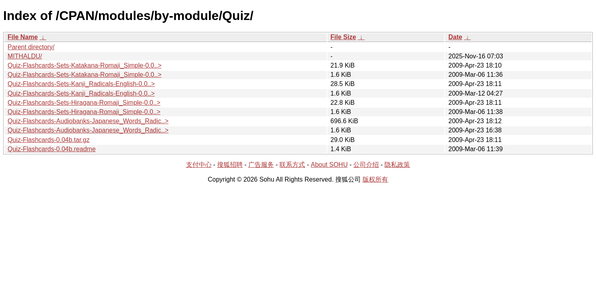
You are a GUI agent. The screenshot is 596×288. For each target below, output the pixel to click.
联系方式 (292, 164)
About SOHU (329, 164)
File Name (23, 37)
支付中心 (199, 164)
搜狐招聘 (230, 164)
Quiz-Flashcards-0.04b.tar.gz (48, 139)
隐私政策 (397, 164)
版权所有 (375, 179)
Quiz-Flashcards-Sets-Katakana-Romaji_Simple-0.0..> (84, 65)
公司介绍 (366, 164)
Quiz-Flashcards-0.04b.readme (52, 149)
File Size (343, 37)
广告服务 (261, 164)
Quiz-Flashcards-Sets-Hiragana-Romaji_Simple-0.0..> (84, 102)
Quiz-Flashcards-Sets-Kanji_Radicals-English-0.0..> (81, 83)
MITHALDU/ (25, 56)
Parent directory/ (31, 47)
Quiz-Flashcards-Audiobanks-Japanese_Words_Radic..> (88, 121)
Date (455, 37)
